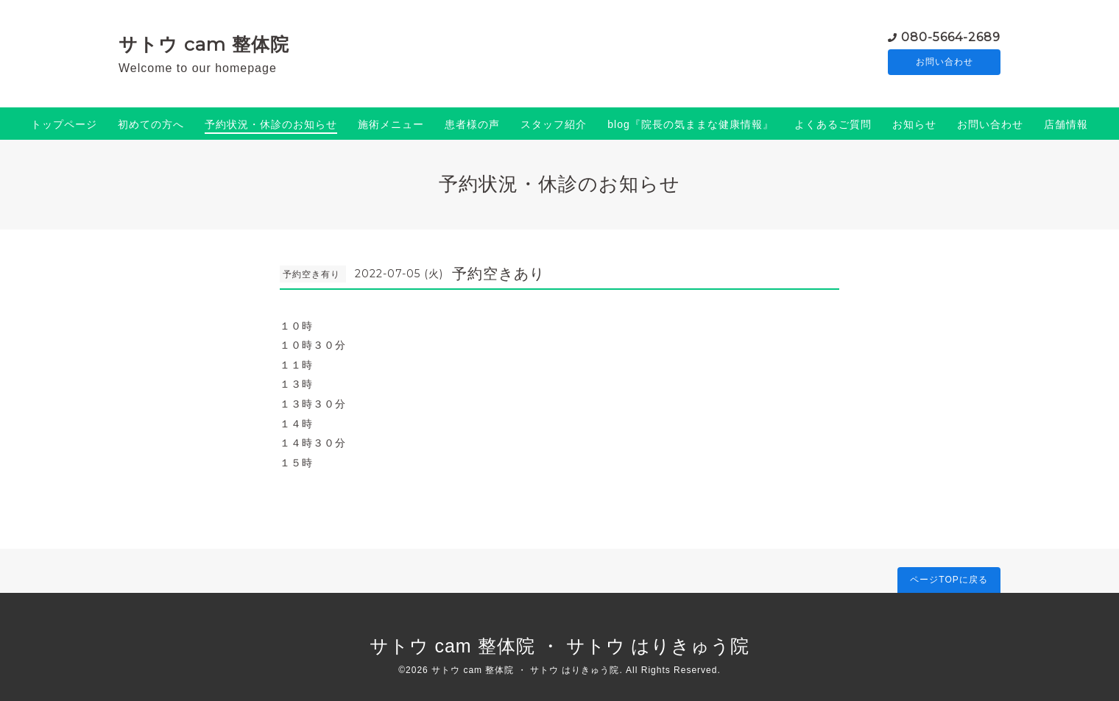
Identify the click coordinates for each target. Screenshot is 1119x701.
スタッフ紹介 (553, 124)
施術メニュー (391, 124)
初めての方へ (151, 124)
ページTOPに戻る (948, 579)
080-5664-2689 (950, 36)
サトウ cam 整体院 (204, 44)
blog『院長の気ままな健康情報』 (690, 124)
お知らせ (914, 124)
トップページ (64, 124)
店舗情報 (1066, 124)
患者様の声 (472, 124)
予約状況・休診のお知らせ (271, 124)
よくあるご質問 (833, 124)
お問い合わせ (944, 62)
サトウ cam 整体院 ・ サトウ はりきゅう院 (560, 646)
